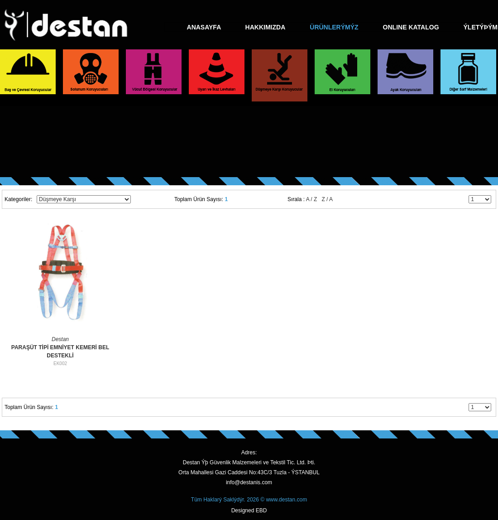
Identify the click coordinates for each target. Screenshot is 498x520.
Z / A (327, 199)
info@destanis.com (249, 482)
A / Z (311, 199)
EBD (261, 510)
